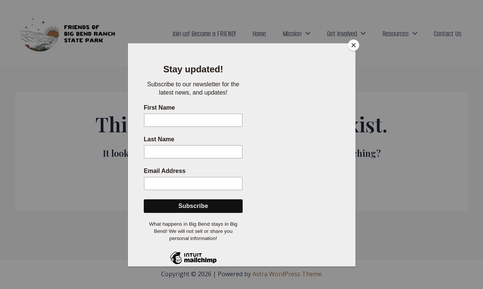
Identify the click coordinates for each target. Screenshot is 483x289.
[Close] (353, 45)
